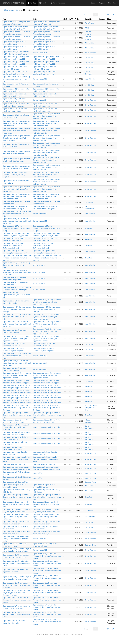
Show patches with (11, 10)
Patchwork (7, 3)
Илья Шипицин (90, 43)
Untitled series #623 (40, 539)
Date (78, 19)
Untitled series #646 (40, 356)
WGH (87, 28)
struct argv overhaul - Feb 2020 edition (47, 427)
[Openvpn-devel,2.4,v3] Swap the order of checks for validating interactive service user (17, 258)
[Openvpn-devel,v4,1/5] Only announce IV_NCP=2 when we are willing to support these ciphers (17, 290)
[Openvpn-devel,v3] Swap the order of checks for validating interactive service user (17, 415)
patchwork (40, 634)
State (109, 19)
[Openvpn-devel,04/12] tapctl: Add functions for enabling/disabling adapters (15, 174)
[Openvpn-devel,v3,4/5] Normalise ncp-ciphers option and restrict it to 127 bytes (17, 316)
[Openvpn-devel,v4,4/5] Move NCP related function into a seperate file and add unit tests (17, 272)
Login (93, 3)
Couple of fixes (38, 473)
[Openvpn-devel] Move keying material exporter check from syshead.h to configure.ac (16, 516)
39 (90, 15)
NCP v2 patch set (39, 265)
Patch (5, 19)
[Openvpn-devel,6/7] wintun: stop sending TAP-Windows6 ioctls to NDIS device (16, 614)
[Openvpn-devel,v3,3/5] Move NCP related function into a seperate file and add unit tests (17, 324)
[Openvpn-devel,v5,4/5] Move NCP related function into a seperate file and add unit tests (17, 221)
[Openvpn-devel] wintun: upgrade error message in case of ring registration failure (16, 459)
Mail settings (112, 3)
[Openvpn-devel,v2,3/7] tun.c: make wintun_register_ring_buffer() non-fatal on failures (16, 585)
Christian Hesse (90, 545)
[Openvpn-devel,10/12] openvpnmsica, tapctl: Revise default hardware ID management (16, 130)
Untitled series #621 (40, 550)
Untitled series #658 (40, 214)
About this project (58, 3)
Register (102, 3)
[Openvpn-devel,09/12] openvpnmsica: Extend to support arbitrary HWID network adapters (16, 138)
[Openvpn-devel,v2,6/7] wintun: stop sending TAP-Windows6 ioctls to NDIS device (16, 563)
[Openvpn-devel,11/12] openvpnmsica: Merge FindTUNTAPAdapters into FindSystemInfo (16, 123)
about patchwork (76, 634)
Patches (32, 3)
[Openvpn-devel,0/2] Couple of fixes (15, 482)
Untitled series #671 (40, 53)
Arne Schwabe (90, 79)
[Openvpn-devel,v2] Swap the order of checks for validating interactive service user (17, 497)
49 (108, 15)
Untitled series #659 (40, 221)
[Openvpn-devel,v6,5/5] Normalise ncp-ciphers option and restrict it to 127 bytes (17, 79)
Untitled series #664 (40, 100)
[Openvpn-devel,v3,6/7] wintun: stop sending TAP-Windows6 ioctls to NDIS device (16, 539)
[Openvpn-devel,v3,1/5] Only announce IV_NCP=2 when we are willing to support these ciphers (47, 302)
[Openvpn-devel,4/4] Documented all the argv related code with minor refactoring (16, 427)
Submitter (88, 19)
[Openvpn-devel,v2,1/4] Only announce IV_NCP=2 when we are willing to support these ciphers (17, 375)
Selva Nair (88, 228)
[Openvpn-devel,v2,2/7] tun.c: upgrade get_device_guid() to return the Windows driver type (16, 592)
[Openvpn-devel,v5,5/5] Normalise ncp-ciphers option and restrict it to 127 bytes (17, 213)
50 (113, 15)
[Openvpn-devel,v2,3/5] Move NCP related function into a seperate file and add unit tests (17, 363)
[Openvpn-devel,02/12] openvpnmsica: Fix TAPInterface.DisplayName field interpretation (16, 189)
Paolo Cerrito (89, 23)
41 (101, 15)
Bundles (43, 3)
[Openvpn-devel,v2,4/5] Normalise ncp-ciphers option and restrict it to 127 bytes (17, 356)
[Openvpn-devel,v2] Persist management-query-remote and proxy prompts (16, 228)
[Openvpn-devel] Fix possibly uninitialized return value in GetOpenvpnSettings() (13, 245)
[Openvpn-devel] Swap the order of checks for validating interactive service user (17, 504)
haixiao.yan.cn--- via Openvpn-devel (91, 407)
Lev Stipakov (89, 58)
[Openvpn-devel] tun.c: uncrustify (14, 464)
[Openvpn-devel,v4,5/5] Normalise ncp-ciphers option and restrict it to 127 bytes (17, 265)
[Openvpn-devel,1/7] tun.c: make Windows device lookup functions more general (47, 607)
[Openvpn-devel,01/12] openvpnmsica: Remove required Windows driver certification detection (47, 116)
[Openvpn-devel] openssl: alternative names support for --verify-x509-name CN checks (16, 407)
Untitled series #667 (40, 79)
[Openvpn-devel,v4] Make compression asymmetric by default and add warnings (17, 309)
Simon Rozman (90, 53)
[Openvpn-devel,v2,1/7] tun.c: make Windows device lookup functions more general (47, 556)
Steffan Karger (90, 517)
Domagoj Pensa (90, 473)
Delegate (102, 19)
